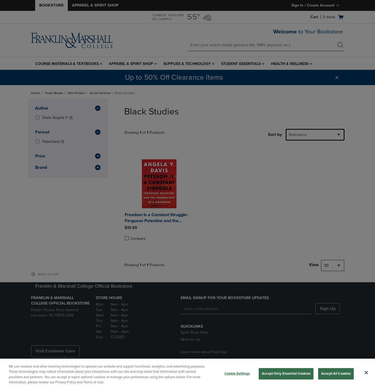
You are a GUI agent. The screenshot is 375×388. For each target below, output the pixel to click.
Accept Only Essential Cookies (286, 373)
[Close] (366, 372)
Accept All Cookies (336, 373)
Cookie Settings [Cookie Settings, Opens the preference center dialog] (237, 373)
